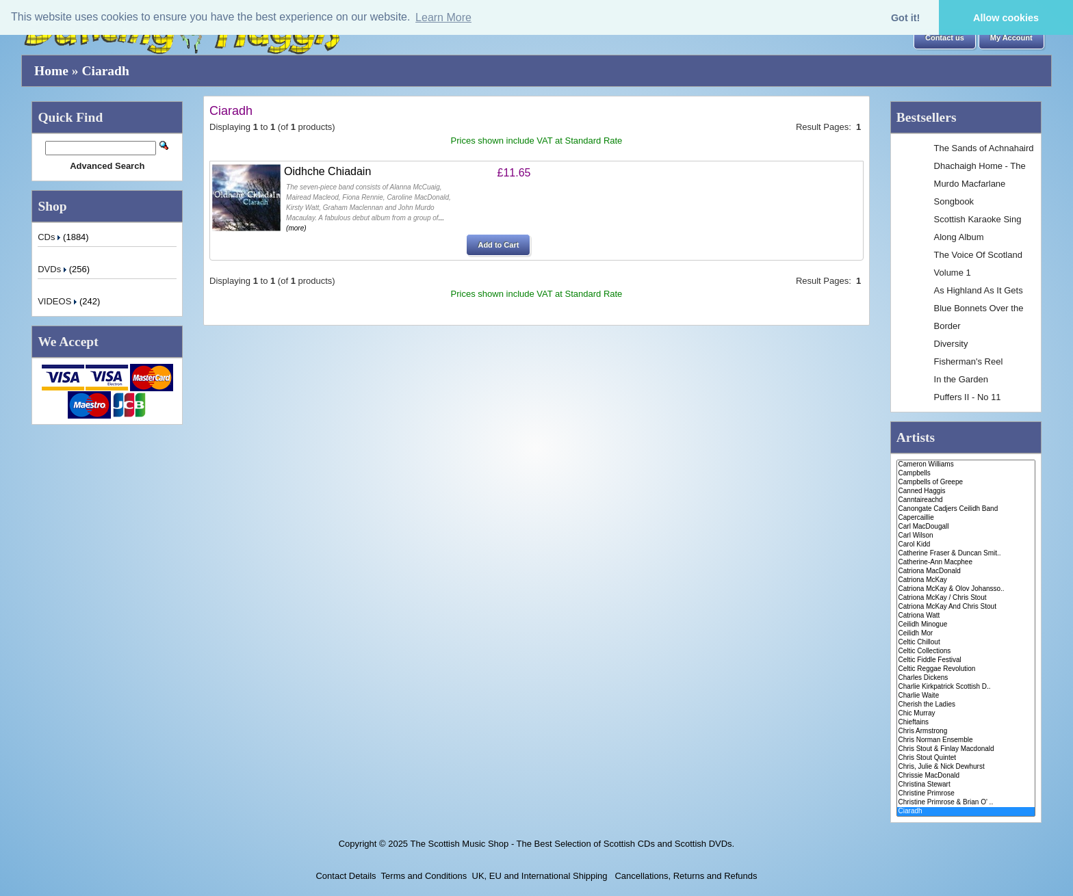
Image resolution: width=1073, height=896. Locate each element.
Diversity (951, 344)
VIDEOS (58, 301)
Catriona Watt (966, 615)
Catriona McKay (966, 580)
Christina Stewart (966, 784)
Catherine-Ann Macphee (966, 562)
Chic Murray (966, 713)
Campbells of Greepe (966, 482)
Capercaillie (966, 518)
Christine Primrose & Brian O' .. (966, 802)
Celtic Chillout (966, 642)
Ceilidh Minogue (966, 624)
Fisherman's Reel (968, 361)
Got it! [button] (905, 17)
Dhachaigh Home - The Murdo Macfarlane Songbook (980, 184)
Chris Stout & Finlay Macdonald (966, 749)
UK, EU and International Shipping (540, 876)
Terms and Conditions (424, 876)
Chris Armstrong (966, 731)
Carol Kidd (966, 544)
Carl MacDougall (966, 527)
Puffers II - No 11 (967, 397)
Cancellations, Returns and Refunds (685, 876)
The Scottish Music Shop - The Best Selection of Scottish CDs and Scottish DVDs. (572, 844)
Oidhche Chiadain (327, 171)
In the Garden (961, 379)
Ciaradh (105, 71)
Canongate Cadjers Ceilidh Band (966, 509)
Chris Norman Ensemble (966, 740)
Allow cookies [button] (1006, 17)
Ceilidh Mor (966, 633)
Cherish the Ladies (966, 704)
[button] (945, 38)
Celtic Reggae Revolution (966, 669)
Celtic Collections (966, 651)
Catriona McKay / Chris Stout (966, 598)
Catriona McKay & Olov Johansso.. (966, 589)
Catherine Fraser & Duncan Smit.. (966, 553)
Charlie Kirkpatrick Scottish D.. (966, 687)
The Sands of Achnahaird (984, 148)
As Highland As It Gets (978, 290)
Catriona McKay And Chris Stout (966, 607)
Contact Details (345, 876)
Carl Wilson (966, 535)
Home (51, 71)
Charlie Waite (966, 695)
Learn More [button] (443, 17)
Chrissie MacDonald (966, 776)
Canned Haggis (966, 491)
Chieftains (966, 722)
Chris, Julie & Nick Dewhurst (966, 767)
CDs (50, 237)
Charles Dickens (966, 678)
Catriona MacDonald (966, 571)
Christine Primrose (966, 793)
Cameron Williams (966, 464)
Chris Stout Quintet (966, 758)
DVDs (53, 269)
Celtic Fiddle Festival (966, 660)
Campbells (966, 473)
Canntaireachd (966, 500)
